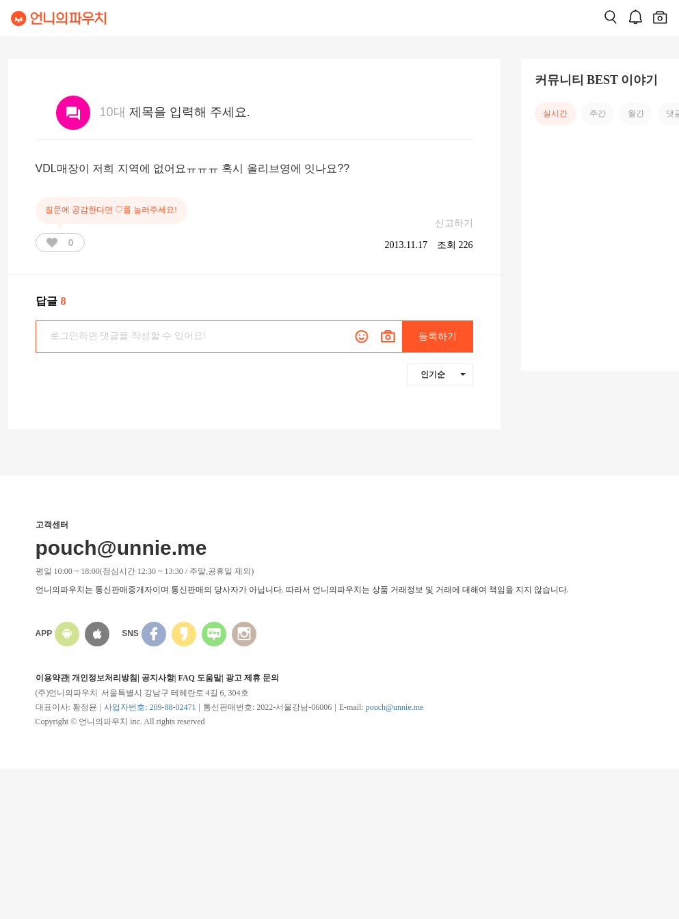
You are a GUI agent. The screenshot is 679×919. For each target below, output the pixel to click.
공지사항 (158, 678)
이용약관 (52, 678)
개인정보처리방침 (104, 678)
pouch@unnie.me (395, 707)
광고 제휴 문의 (252, 678)
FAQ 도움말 (199, 678)
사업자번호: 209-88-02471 (150, 707)
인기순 (443, 374)
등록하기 (437, 336)
